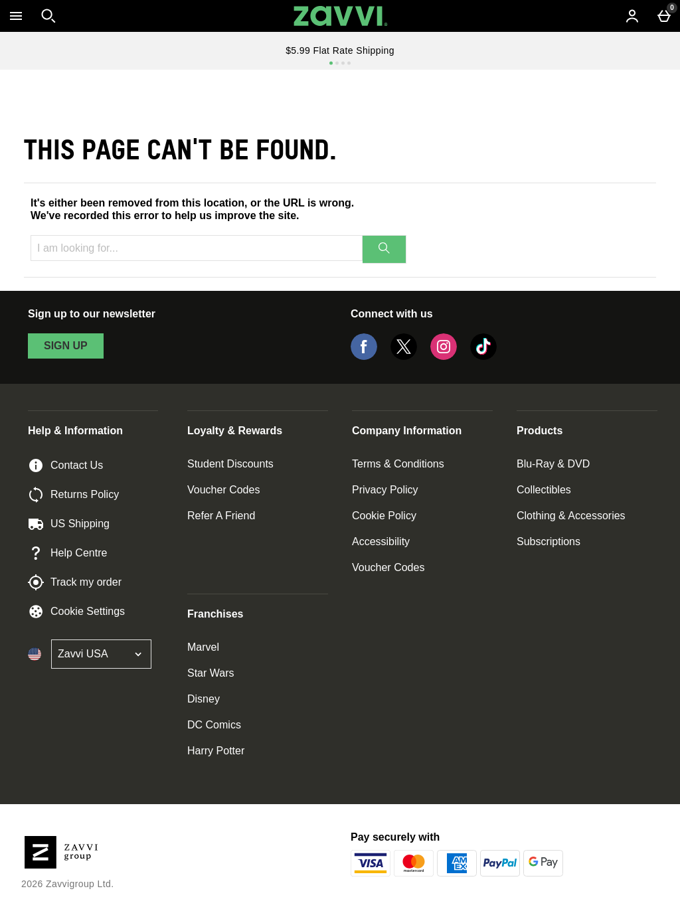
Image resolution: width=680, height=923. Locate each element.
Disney (203, 699)
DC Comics (214, 724)
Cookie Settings (76, 612)
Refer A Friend (221, 515)
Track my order (75, 582)
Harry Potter (215, 750)
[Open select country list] (101, 654)
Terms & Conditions (398, 463)
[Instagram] (443, 356)
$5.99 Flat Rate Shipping (340, 50)
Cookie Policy (384, 515)
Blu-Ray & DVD (553, 463)
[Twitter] (403, 356)
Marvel (203, 647)
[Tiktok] (483, 356)
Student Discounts (230, 463)
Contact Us (65, 465)
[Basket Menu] (664, 16)
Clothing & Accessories (571, 515)
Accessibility (381, 541)
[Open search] (48, 16)
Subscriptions (548, 541)
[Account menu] (632, 16)
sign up (66, 345)
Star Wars (210, 673)
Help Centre (67, 553)
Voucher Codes (223, 489)
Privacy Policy (385, 489)
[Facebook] (364, 356)
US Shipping (69, 524)
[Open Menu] (16, 16)
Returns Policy (73, 495)
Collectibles (544, 489)
